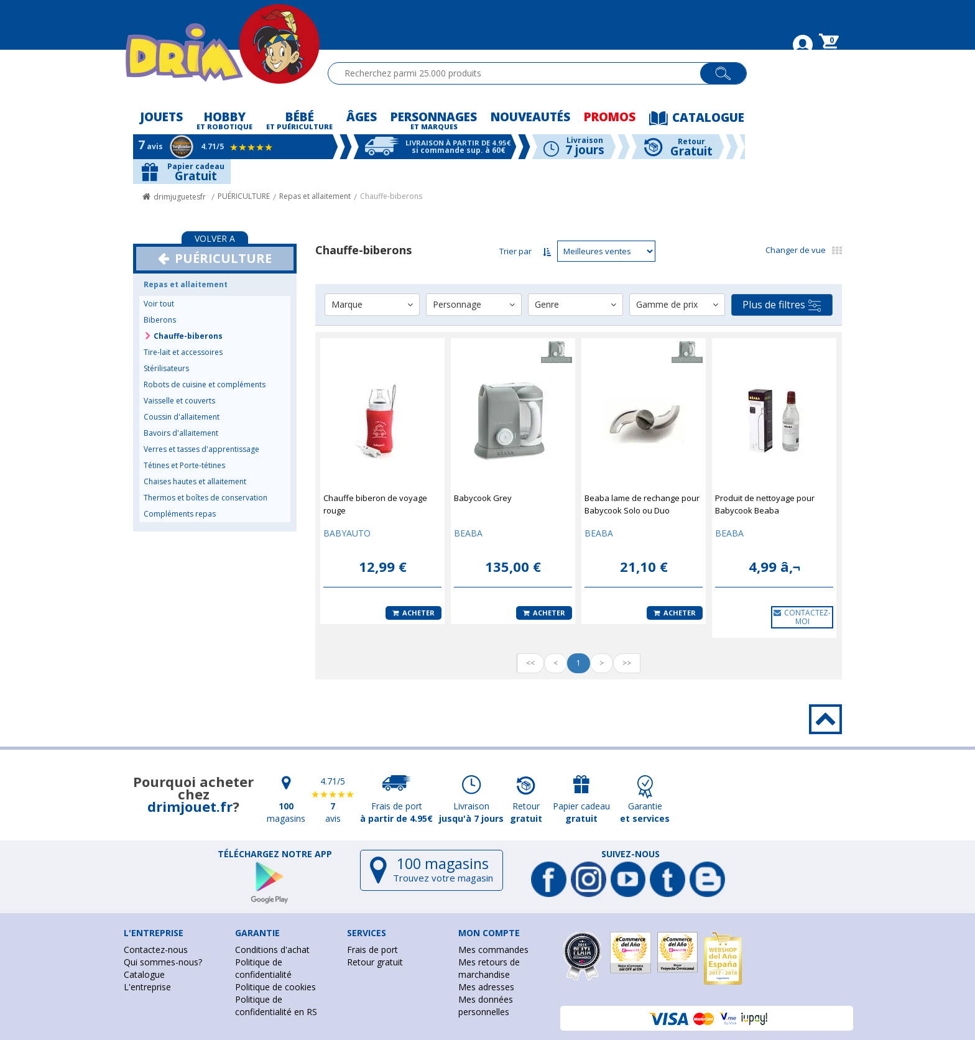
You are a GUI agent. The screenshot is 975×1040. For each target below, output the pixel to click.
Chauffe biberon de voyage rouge (375, 504)
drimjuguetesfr (180, 196)
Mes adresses (486, 987)
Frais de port (372, 949)
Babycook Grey (483, 498)
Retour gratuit (375, 962)
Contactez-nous (156, 949)
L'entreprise (147, 987)
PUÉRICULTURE (244, 196)
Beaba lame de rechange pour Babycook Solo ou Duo (642, 504)
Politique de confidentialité (263, 968)
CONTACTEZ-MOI (802, 617)
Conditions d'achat (272, 949)
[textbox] (519, 73)
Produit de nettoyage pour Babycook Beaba (765, 504)
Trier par (515, 251)
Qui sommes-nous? (163, 962)
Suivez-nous (630, 854)
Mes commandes (493, 949)
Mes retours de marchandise (489, 968)
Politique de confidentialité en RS (276, 1005)
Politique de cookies (275, 987)
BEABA (468, 533)
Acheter (413, 612)
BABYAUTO (347, 533)
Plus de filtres (781, 305)
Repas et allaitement (315, 196)
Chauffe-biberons (391, 196)
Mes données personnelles (485, 1005)
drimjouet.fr (190, 806)
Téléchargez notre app (275, 854)
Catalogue (144, 974)
